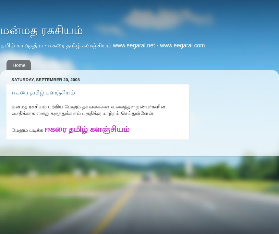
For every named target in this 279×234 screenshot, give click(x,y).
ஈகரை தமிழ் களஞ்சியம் (43, 92)
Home (19, 65)
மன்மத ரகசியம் (41, 30)
